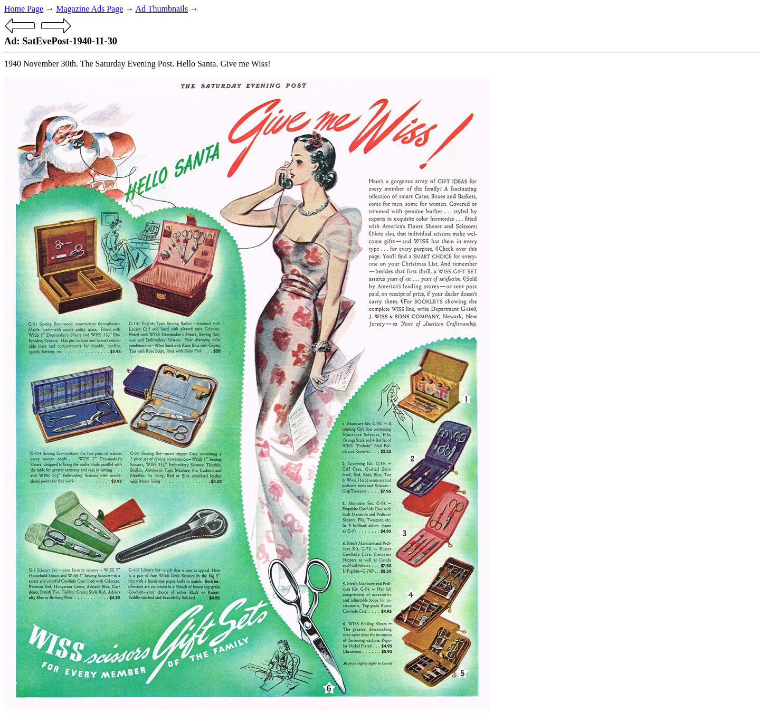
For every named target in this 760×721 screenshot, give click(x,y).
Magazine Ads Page (89, 8)
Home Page (23, 8)
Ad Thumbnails (161, 8)
